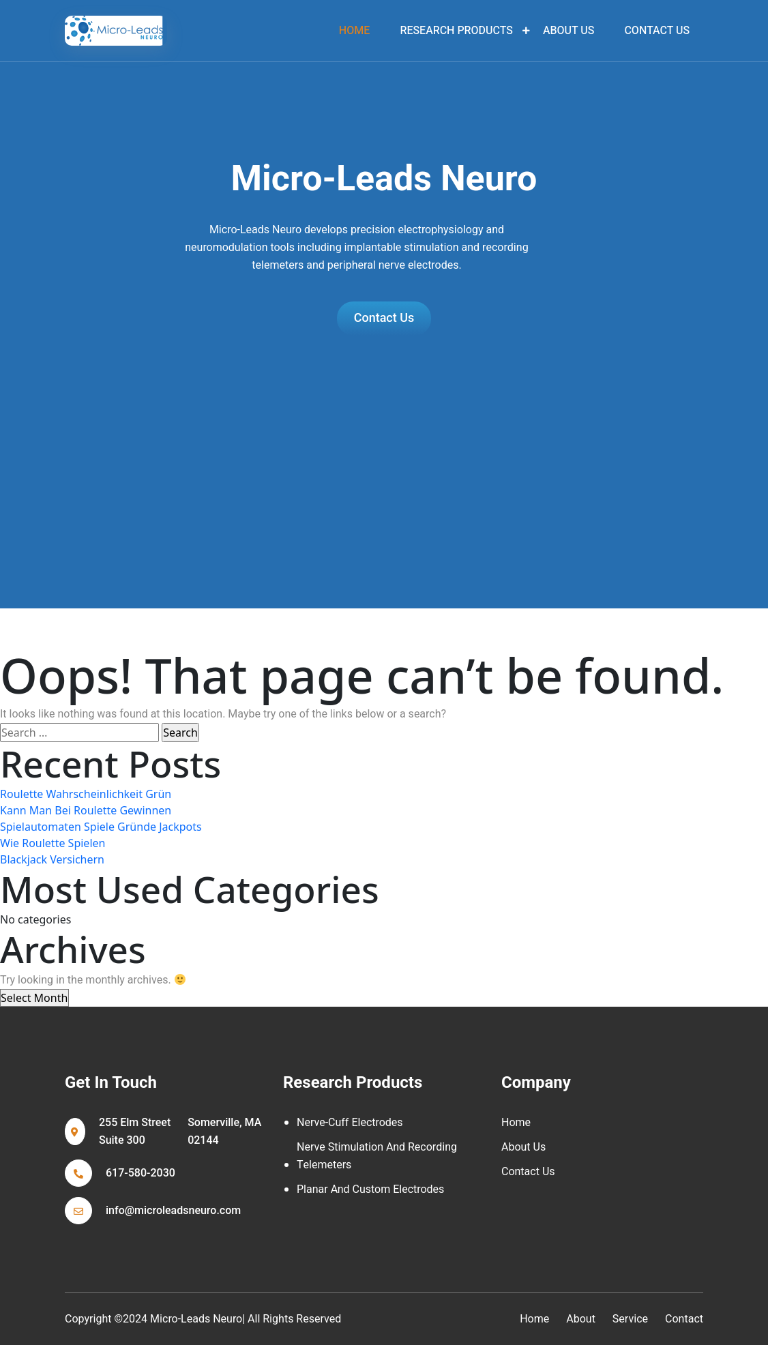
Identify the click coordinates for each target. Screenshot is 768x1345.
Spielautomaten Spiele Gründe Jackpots (101, 826)
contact (684, 1319)
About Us (568, 31)
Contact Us (657, 31)
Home (516, 1122)
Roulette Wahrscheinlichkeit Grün (85, 793)
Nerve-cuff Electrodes (350, 1122)
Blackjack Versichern (52, 859)
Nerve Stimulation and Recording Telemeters (377, 1156)
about (580, 1319)
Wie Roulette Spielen (52, 843)
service (630, 1319)
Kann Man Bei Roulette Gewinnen (85, 810)
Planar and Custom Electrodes (370, 1189)
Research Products (456, 31)
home (354, 31)
